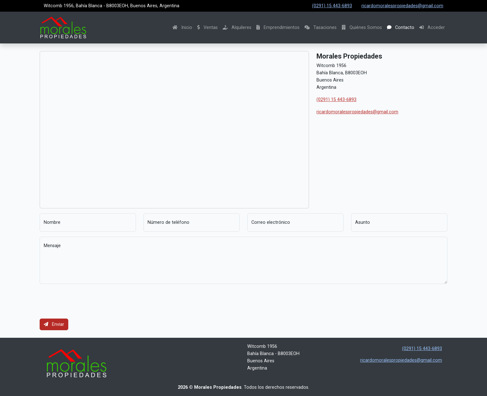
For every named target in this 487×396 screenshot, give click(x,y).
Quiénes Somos (362, 27)
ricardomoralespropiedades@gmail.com (402, 5)
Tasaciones (321, 27)
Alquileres (237, 27)
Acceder (432, 27)
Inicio (182, 27)
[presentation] (87, 301)
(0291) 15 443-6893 (332, 5)
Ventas (207, 27)
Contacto (400, 27)
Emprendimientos (277, 27)
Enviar (54, 324)
